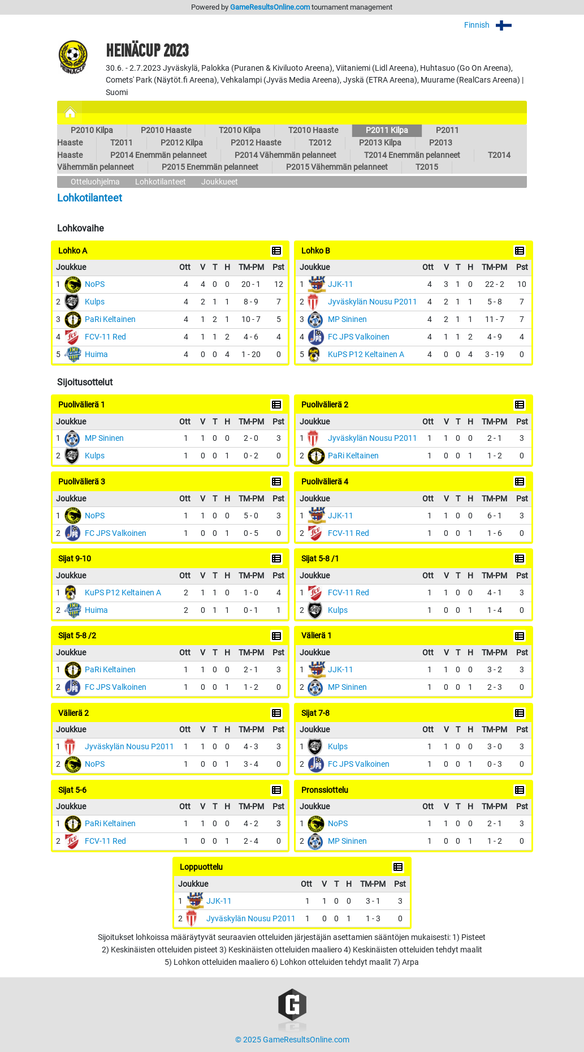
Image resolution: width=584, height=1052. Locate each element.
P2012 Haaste (256, 143)
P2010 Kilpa (92, 130)
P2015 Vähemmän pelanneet (337, 167)
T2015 (427, 167)
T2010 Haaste (313, 130)
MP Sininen (347, 319)
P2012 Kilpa (182, 143)
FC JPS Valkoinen (359, 337)
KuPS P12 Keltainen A (366, 354)
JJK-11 (340, 284)
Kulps (95, 302)
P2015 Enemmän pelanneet (210, 167)
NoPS (95, 284)
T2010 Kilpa (240, 130)
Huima (96, 354)
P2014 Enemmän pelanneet (158, 155)
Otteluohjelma (95, 182)
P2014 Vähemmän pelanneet (285, 155)
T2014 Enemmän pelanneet (412, 155)
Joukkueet (219, 182)
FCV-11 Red (105, 337)
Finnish (495, 25)
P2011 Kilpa (387, 130)
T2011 (121, 143)
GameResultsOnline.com (270, 7)
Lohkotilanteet (160, 182)
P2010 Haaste (166, 130)
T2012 (320, 143)
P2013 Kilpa (380, 143)
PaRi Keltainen (110, 319)
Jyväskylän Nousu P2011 (372, 302)
